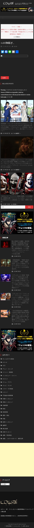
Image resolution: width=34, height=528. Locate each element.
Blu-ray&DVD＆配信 (8, 359)
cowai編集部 (16, 133)
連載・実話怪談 (7, 435)
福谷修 (14, 204)
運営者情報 (9, 526)
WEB (4, 365)
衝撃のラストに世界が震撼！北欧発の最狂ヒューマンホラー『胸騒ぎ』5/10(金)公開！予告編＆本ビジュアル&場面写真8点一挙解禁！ (6, 78)
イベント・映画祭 (8, 372)
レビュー (5, 392)
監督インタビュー (8, 422)
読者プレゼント (7, 432)
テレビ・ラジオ (7, 385)
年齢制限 (5, 405)
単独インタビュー (8, 402)
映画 (4, 409)
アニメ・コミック (8, 369)
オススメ (5, 379)
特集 (4, 418)
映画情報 (5, 412)
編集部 (5, 425)
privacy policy (17, 526)
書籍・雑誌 (6, 415)
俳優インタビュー (8, 399)
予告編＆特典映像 (8, 395)
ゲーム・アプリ (7, 382)
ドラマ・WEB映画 (8, 389)
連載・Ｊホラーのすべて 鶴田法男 (13, 438)
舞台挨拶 (5, 428)
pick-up (5, 362)
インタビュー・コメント (10, 375)
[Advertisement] (17, 460)
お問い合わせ (25, 526)
